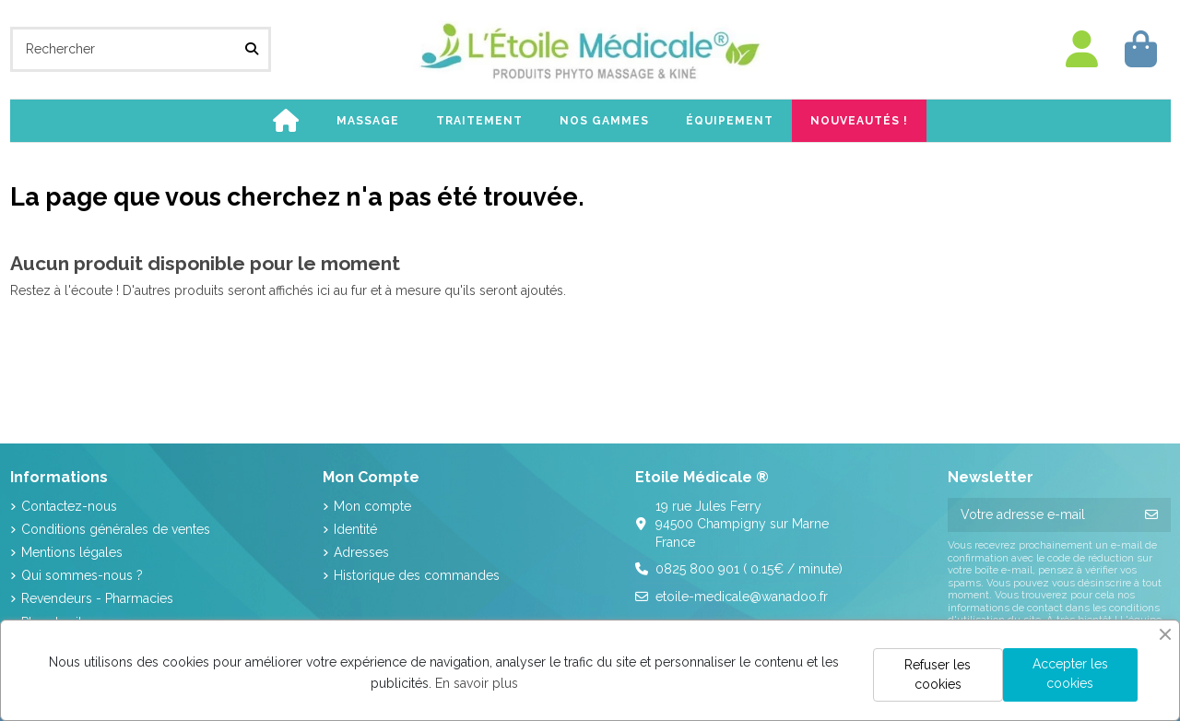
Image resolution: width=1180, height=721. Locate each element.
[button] (368, 121)
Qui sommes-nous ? (82, 575)
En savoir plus (476, 683)
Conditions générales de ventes (115, 529)
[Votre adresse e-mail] (1040, 515)
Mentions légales (72, 552)
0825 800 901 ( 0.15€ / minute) (749, 568)
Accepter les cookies (1070, 673)
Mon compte (372, 506)
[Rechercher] (251, 49)
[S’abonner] (1151, 515)
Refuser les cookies (937, 674)
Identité (355, 529)
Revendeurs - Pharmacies (97, 598)
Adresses (361, 552)
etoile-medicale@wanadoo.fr (741, 596)
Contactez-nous (69, 506)
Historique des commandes (417, 575)
